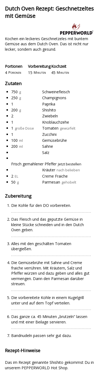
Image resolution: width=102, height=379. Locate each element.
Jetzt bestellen (69, 164)
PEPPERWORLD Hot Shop (44, 367)
